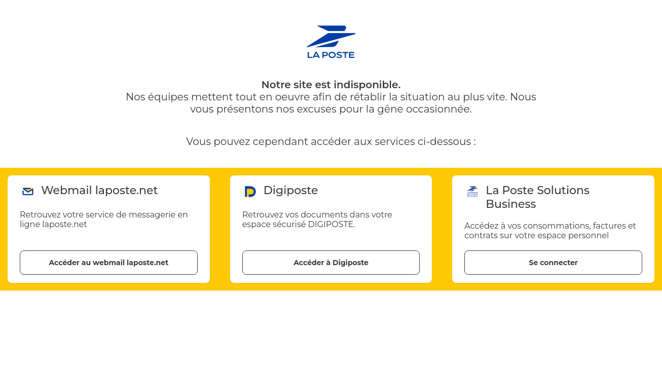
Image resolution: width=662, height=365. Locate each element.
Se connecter (553, 262)
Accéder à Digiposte (331, 262)
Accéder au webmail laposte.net (108, 262)
